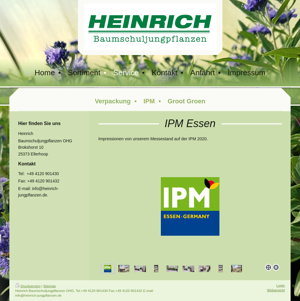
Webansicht (276, 290)
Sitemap (49, 286)
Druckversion (27, 286)
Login (280, 285)
